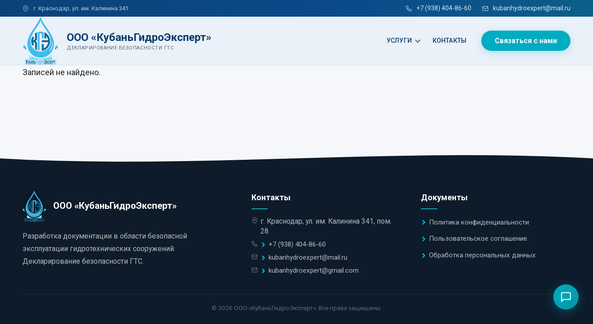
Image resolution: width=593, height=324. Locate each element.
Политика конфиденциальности (479, 222)
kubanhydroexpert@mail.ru (526, 8)
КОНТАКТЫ (449, 40)
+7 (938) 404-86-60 (438, 8)
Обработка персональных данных (482, 255)
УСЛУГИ (399, 40)
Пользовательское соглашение (478, 238)
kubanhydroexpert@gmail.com (314, 270)
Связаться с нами (526, 40)
